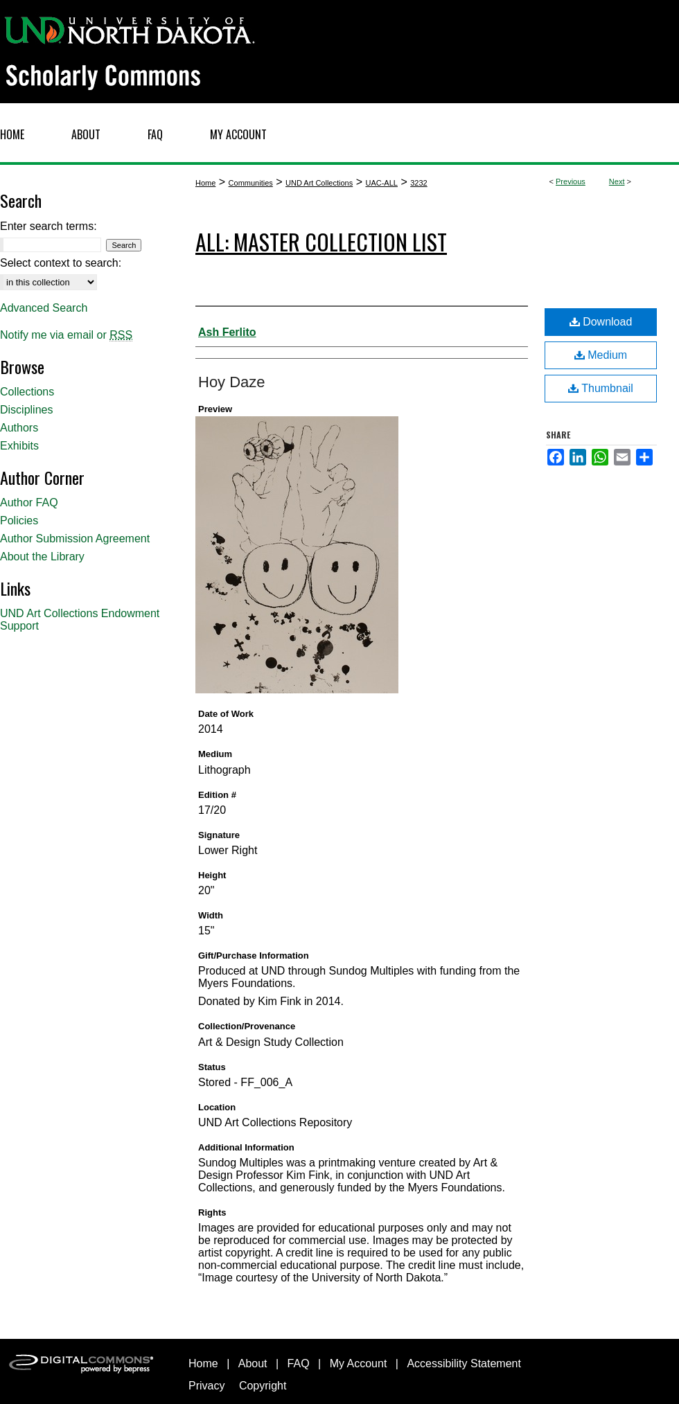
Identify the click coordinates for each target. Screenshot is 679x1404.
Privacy (206, 1386)
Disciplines (26, 410)
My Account (358, 1363)
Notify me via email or (66, 335)
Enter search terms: (48, 226)
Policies (19, 520)
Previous (570, 181)
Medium (600, 355)
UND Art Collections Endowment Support (79, 619)
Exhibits (19, 446)
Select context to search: (60, 263)
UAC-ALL (381, 183)
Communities (251, 183)
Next (617, 181)
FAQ (299, 1363)
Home (205, 183)
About (252, 1363)
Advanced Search (43, 308)
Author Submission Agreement (75, 538)
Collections (27, 392)
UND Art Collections (319, 183)
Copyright (262, 1386)
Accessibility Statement (464, 1363)
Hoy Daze (231, 382)
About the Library (42, 556)
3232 (418, 183)
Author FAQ (29, 502)
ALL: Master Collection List (321, 241)
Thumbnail (600, 388)
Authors (19, 428)
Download (601, 322)
